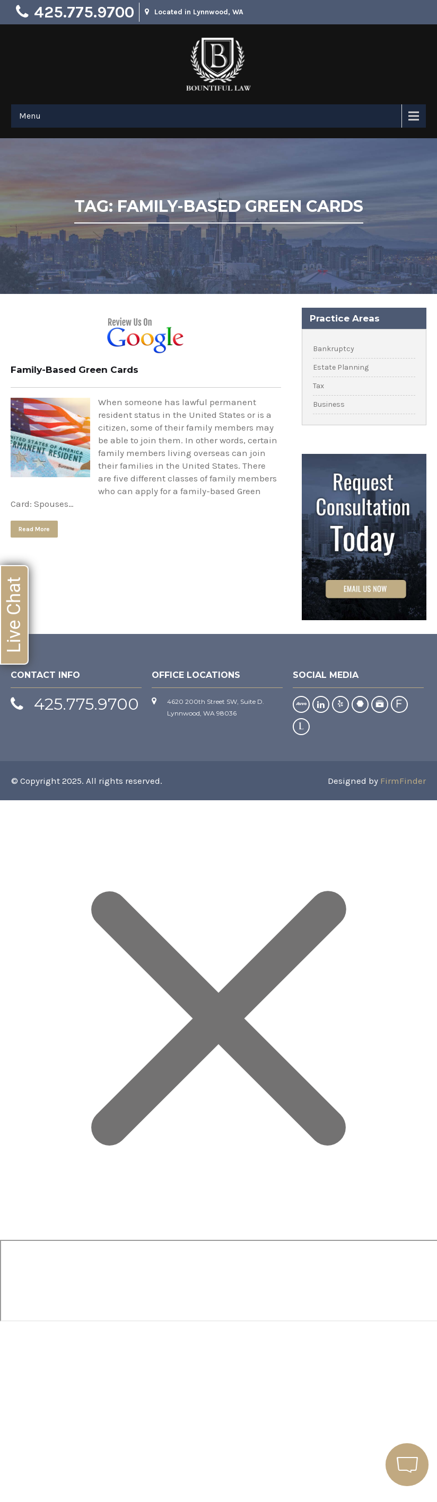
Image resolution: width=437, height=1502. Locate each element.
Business (329, 404)
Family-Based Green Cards (74, 369)
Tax (318, 385)
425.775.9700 (84, 12)
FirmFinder (403, 780)
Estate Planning (341, 367)
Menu (30, 116)
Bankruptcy (333, 348)
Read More (34, 529)
